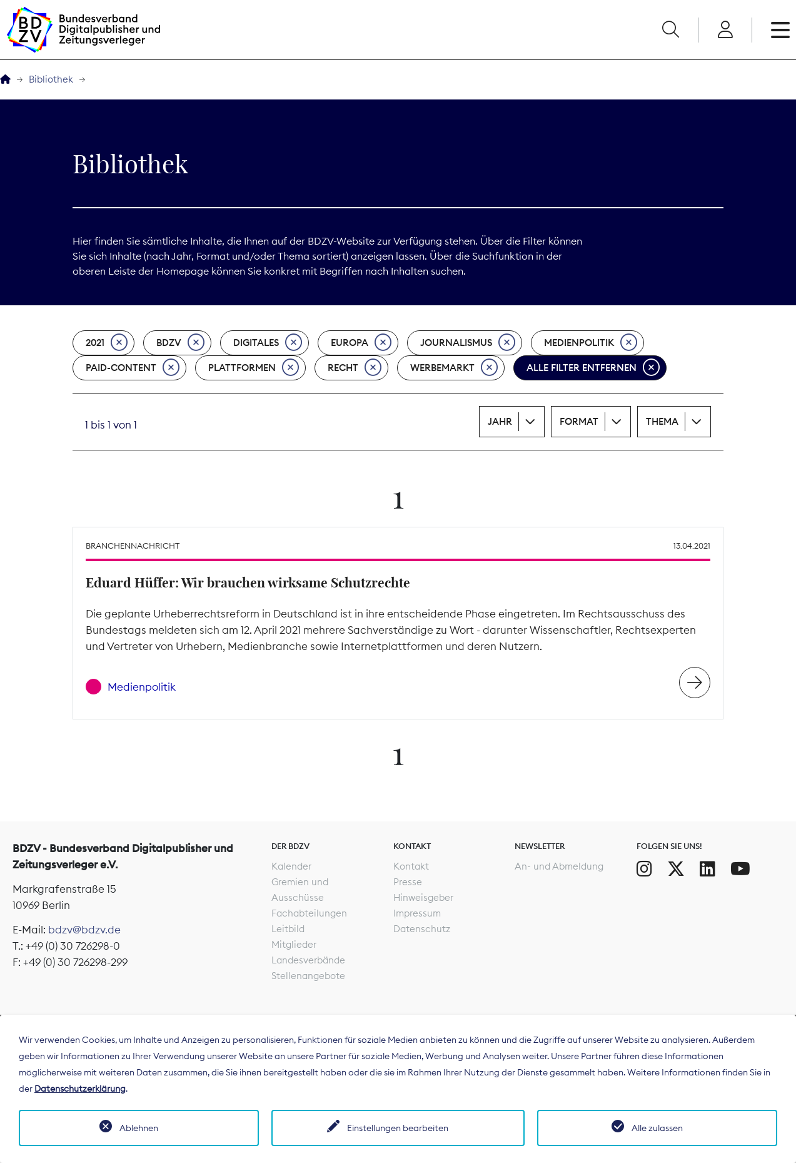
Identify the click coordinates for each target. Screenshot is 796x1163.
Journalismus (467, 342)
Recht (354, 367)
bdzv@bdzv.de (84, 930)
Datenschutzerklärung (80, 1088)
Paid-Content (132, 367)
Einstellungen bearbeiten (397, 1128)
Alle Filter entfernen (593, 367)
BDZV (180, 342)
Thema (662, 421)
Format (579, 421)
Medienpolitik (590, 342)
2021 (107, 342)
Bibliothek (51, 79)
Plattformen (253, 367)
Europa (361, 342)
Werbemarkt (454, 367)
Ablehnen (138, 1128)
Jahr (500, 421)
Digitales (267, 342)
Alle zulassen (657, 1128)
